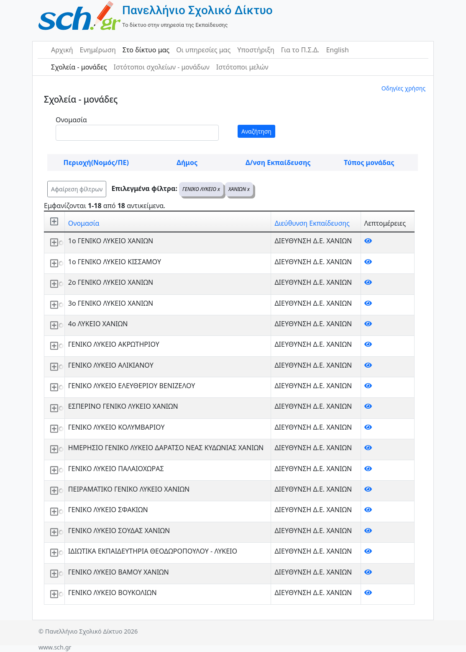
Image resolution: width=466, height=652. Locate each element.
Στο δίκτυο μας (146, 49)
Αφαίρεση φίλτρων (76, 189)
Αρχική (62, 49)
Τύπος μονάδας (369, 162)
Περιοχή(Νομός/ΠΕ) (96, 162)
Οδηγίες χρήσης (403, 88)
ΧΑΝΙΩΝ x (239, 189)
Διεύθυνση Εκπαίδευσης (311, 223)
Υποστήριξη (255, 49)
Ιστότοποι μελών (242, 67)
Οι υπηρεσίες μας (203, 49)
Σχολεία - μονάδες (79, 67)
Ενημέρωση (98, 49)
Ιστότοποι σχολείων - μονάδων (161, 67)
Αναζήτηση (256, 131)
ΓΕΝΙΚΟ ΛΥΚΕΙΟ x (201, 189)
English (337, 49)
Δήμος (187, 162)
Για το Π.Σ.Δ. (300, 49)
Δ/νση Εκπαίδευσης (278, 162)
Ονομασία (71, 119)
